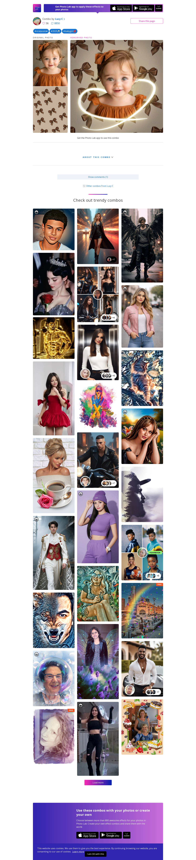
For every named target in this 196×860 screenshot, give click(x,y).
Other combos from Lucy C (98, 185)
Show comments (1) (98, 176)
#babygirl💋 (69, 31)
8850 (55, 23)
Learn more (78, 851)
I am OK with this (95, 854)
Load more (98, 782)
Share (147, 21)
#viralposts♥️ (41, 31)
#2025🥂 (55, 31)
